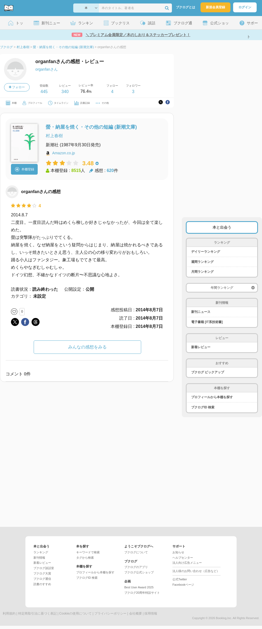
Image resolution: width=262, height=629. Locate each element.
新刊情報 (39, 557)
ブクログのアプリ (136, 567)
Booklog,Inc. (224, 618)
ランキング (40, 552)
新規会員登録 (215, 7)
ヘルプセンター (182, 557)
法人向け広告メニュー (187, 562)
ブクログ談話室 (43, 568)
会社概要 (135, 613)
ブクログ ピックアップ (207, 372)
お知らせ (178, 552)
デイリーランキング (205, 252)
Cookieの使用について (75, 613)
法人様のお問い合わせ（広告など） (195, 571)
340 (65, 91)
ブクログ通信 (42, 578)
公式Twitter (179, 579)
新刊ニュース (200, 312)
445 (44, 91)
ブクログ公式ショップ (139, 572)
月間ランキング (202, 272)
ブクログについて (136, 552)
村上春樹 (54, 135)
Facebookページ (183, 584)
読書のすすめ (42, 584)
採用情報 (150, 613)
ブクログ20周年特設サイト (142, 592)
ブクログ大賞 (42, 573)
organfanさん (46, 69)
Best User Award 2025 (138, 587)
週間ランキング (202, 262)
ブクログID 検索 (202, 407)
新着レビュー (200, 347)
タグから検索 (85, 557)
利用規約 (9, 613)
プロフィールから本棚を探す (212, 397)
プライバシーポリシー (110, 613)
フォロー (17, 87)
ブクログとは (185, 7)
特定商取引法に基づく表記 (37, 613)
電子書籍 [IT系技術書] (207, 322)
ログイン (244, 7)
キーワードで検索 (88, 552)
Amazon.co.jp (63, 153)
